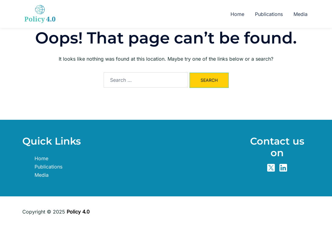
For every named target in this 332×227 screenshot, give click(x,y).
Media (300, 14)
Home (237, 14)
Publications (269, 14)
